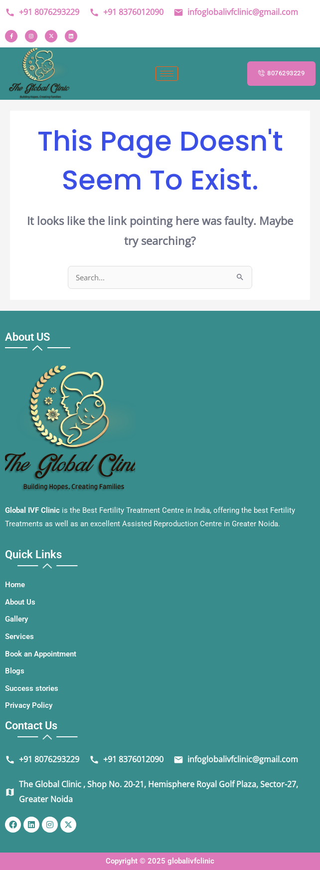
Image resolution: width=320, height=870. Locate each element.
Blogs (14, 670)
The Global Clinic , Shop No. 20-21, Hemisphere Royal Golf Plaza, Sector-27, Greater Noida (151, 792)
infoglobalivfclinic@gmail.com (235, 11)
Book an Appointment (40, 654)
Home (15, 584)
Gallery (16, 619)
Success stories (31, 688)
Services (19, 636)
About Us (20, 602)
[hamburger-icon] (167, 73)
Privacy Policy (28, 705)
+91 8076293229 (42, 11)
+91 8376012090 (126, 11)
